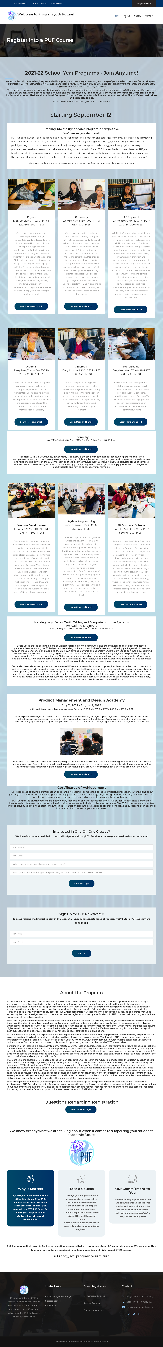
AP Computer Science (131, 525)
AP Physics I (131, 217)
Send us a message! (81, 1109)
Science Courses (92, 1303)
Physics (31, 217)
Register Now (144, 3)
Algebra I (31, 366)
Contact (150, 16)
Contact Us (50, 1305)
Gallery (138, 16)
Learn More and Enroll (31, 306)
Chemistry (81, 217)
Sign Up (81, 953)
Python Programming (81, 521)
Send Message (81, 883)
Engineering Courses (94, 1310)
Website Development (31, 525)
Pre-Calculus (131, 366)
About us (126, 16)
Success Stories (53, 1301)
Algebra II (81, 366)
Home (114, 16)
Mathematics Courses (94, 1296)
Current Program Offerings (58, 1296)
